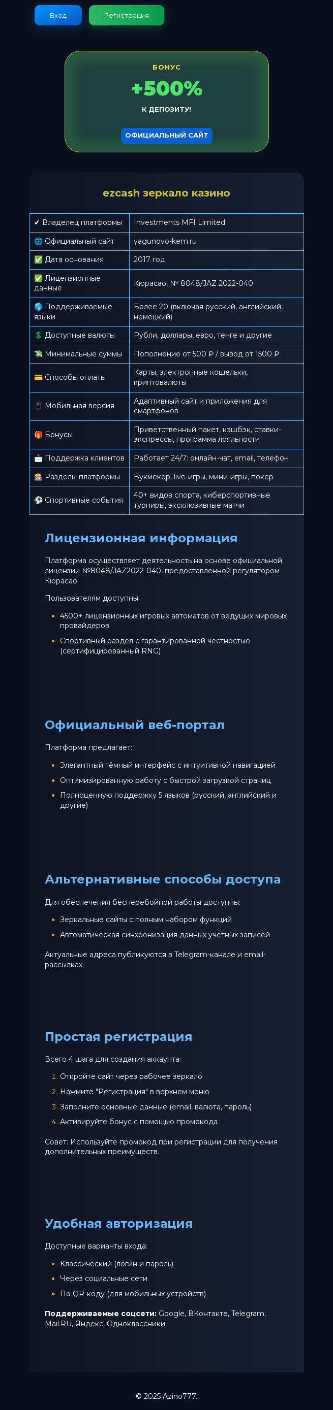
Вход (58, 15)
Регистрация (126, 15)
